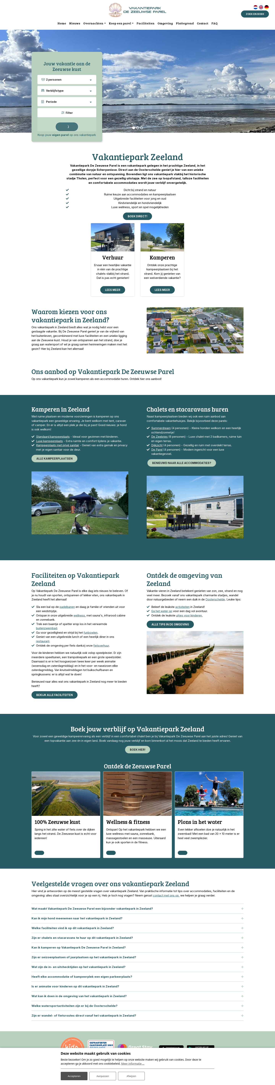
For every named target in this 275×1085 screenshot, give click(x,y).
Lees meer (112, 290)
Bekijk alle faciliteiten (54, 696)
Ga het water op (161, 612)
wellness (79, 616)
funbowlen (90, 634)
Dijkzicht (157, 446)
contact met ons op (166, 897)
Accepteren (74, 1075)
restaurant (42, 642)
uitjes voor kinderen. (189, 616)
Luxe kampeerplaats (49, 442)
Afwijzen (131, 1075)
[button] (134, 128)
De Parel (157, 451)
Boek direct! (137, 216)
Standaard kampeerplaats (53, 438)
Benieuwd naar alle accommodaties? (181, 464)
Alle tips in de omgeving (170, 625)
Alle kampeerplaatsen (54, 459)
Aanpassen (103, 1075)
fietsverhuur (101, 646)
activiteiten (182, 608)
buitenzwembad (46, 629)
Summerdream (161, 429)
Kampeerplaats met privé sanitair (57, 446)
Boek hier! (137, 750)
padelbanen (67, 608)
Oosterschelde (215, 600)
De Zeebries (159, 438)
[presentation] (4, 81)
